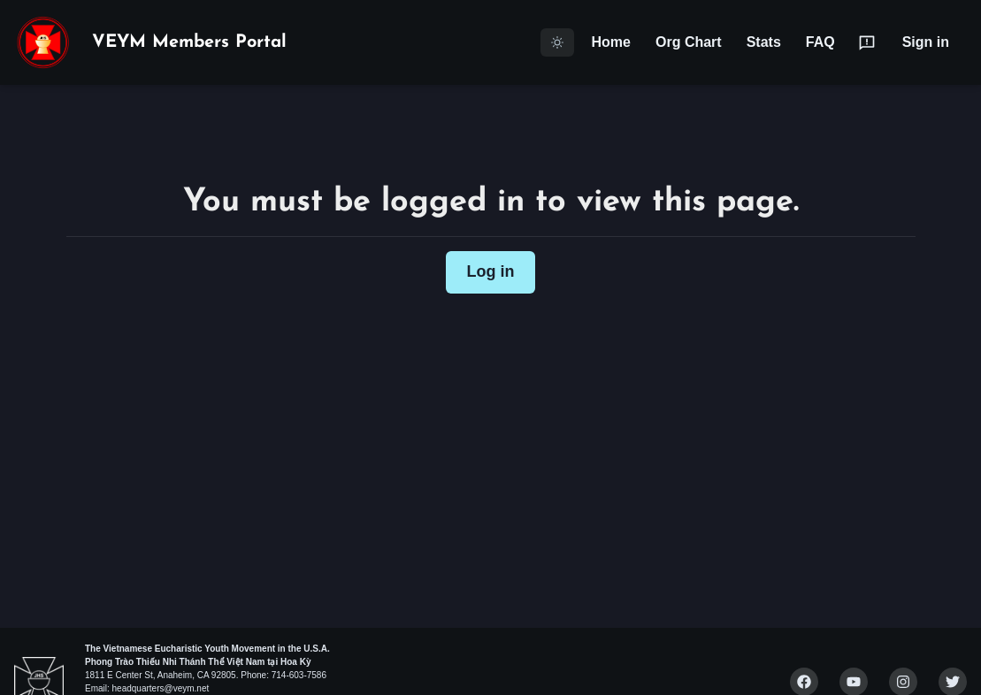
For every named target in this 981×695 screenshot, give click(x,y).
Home (611, 42)
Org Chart (688, 42)
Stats (764, 42)
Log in (491, 271)
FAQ (820, 42)
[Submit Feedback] (867, 42)
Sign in (925, 42)
